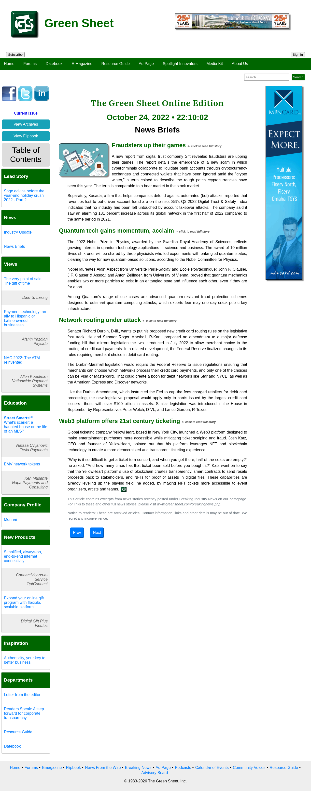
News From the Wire (103, 767)
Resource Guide (115, 64)
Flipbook (73, 767)
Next (97, 532)
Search (298, 77)
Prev (77, 532)
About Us (240, 64)
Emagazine (52, 767)
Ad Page (146, 64)
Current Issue (26, 113)
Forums (30, 64)
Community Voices (249, 767)
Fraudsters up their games (149, 145)
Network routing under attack (100, 319)
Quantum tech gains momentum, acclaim (116, 230)
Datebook (54, 64)
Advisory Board (154, 773)
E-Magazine (81, 64)
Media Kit (214, 64)
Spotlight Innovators (180, 64)
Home (9, 64)
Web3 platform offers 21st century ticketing (119, 421)
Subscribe (15, 54)
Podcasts (183, 767)
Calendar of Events (212, 767)
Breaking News (138, 767)
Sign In (298, 54)
